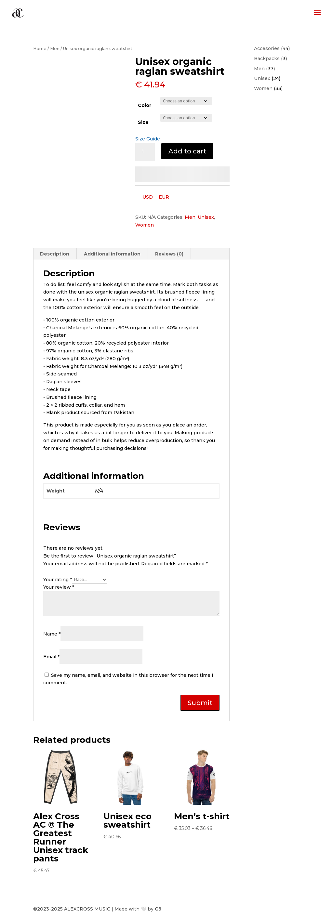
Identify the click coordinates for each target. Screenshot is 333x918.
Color (144, 105)
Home (40, 48)
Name (51, 634)
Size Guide (147, 139)
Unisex (206, 217)
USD (147, 197)
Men (55, 48)
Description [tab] (54, 254)
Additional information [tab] (112, 254)
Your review (58, 587)
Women (144, 225)
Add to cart (187, 151)
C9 (158, 909)
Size (143, 122)
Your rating (57, 579)
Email (51, 657)
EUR (164, 197)
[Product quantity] (145, 152)
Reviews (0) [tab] (169, 254)
